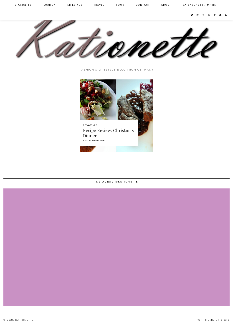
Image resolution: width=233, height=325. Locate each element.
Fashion (49, 5)
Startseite (23, 5)
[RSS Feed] (220, 15)
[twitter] (191, 15)
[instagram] (198, 15)
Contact (143, 5)
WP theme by (214, 319)
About (166, 5)
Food (120, 5)
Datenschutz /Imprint (200, 5)
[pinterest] (209, 15)
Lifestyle (74, 5)
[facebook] (204, 15)
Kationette (24, 319)
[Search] (226, 15)
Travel (99, 5)
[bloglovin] (215, 15)
